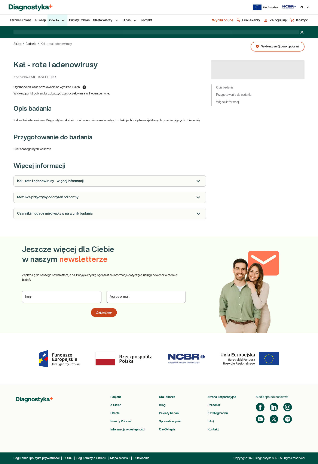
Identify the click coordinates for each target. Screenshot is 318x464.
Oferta (115, 413)
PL (304, 7)
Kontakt (213, 429)
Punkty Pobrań (120, 421)
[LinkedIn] (274, 407)
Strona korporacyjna (222, 397)
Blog (162, 405)
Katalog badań (218, 413)
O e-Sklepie (167, 429)
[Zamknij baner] (302, 32)
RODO (68, 458)
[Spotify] (287, 419)
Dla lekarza (167, 397)
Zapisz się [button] (104, 312)
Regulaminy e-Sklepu (91, 458)
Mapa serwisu (119, 458)
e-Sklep (115, 405)
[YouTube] (260, 419)
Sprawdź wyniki (170, 421)
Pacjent (115, 397)
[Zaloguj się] (275, 20)
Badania (31, 44)
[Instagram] (287, 407)
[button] (258, 88)
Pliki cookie (141, 458)
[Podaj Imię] (61, 297)
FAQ (211, 421)
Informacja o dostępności (127, 429)
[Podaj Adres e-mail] (146, 297)
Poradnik (214, 405)
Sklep (17, 44)
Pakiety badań (169, 413)
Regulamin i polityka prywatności (36, 458)
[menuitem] (21, 20)
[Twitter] (274, 419)
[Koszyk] (298, 20)
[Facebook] (260, 407)
